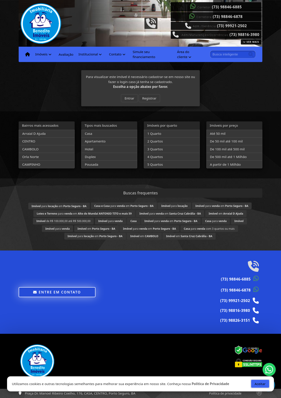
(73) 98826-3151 (235, 320)
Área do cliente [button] (183, 54)
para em (59, 206)
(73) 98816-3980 (244, 34)
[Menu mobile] (27, 54)
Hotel (89, 149)
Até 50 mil (217, 133)
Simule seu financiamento (144, 54)
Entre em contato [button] (57, 292)
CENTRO (28, 141)
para (174, 206)
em (226, 213)
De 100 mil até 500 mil (227, 149)
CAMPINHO (31, 164)
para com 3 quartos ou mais (209, 229)
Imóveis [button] (41, 54)
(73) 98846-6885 (227, 6)
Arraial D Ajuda (34, 133)
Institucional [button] (88, 54)
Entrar (129, 98)
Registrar (149, 98)
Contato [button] (115, 54)
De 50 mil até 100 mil (226, 141)
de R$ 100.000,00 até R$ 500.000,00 (63, 221)
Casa (88, 133)
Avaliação (66, 54)
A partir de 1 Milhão (225, 164)
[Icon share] (150, 23)
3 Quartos (155, 149)
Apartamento (95, 141)
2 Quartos (155, 141)
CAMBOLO (30, 149)
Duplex (90, 157)
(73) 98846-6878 (228, 16)
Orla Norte (30, 157)
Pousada (91, 164)
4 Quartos (155, 157)
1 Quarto (154, 133)
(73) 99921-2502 (232, 25)
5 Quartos (155, 164)
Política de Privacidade (210, 384)
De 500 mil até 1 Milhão (228, 157)
